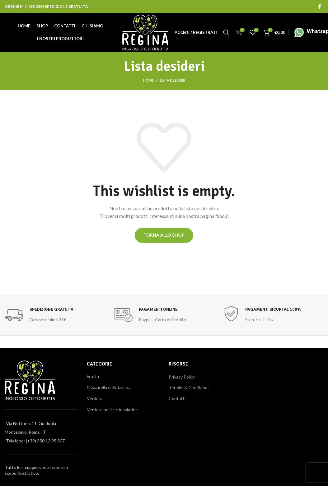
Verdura (94, 399)
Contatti (177, 399)
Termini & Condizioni (189, 388)
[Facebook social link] (319, 6)
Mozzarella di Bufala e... (109, 388)
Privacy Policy (182, 377)
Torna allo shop (164, 235)
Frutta (93, 377)
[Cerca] (226, 32)
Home (148, 81)
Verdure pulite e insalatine (112, 410)
